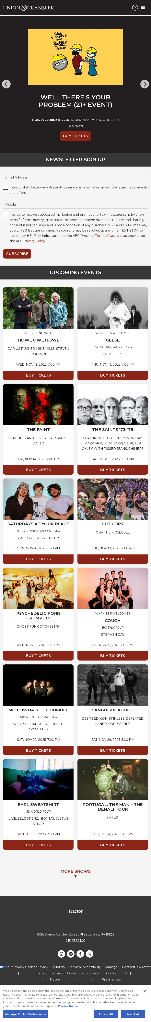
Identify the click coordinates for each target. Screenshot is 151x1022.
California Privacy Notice (57, 973)
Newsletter (142, 967)
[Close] (144, 992)
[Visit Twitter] (89, 954)
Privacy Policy (34, 241)
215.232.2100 (75, 941)
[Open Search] (135, 8)
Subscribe (17, 254)
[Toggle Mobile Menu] (143, 8)
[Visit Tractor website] (75, 911)
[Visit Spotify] (71, 954)
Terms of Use (105, 236)
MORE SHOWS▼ (76, 874)
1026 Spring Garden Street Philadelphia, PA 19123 (75, 934)
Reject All (133, 1015)
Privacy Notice (68, 1006)
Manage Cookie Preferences (111, 973)
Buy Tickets (75, 136)
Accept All (106, 1015)
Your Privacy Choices (21, 967)
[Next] (144, 84)
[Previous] (6, 84)
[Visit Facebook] (80, 954)
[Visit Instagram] (61, 954)
